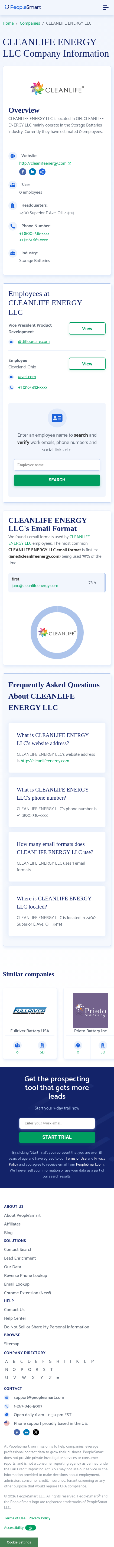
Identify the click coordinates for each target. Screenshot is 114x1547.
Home (8, 23)
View (87, 329)
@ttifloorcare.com (34, 342)
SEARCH (57, 479)
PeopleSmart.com (90, 1165)
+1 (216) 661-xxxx (33, 240)
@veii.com (27, 377)
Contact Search (18, 1249)
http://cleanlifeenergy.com (43, 163)
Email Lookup (17, 1284)
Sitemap (11, 1344)
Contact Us (14, 1310)
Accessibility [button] (20, 1528)
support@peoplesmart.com (34, 1397)
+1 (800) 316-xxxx (34, 234)
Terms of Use (76, 1159)
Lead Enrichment (20, 1258)
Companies (30, 23)
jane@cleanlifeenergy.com (35, 586)
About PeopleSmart (22, 1215)
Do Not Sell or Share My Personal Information (46, 1327)
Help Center (15, 1318)
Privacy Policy (39, 1518)
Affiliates (12, 1224)
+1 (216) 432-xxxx (32, 387)
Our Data (12, 1267)
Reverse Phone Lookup (25, 1275)
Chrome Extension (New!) (27, 1293)
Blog (8, 1233)
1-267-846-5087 (23, 1406)
